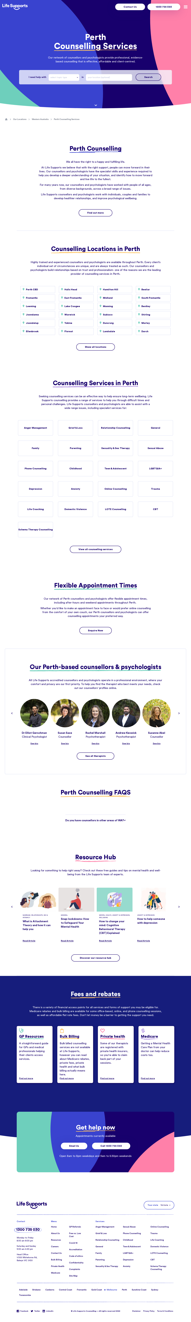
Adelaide (23, 1290)
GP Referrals (75, 1227)
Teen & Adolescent (115, 468)
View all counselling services (95, 549)
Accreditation (75, 1250)
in (83, 77)
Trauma (155, 489)
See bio (34, 744)
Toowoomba (25, 1295)
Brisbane (36, 1290)
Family (35, 448)
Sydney (154, 1290)
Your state (153, 1205)
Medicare (55, 1273)
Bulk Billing (56, 1260)
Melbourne (112, 1290)
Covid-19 (73, 1243)
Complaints (74, 1269)
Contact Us (130, 7)
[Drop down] (78, 77)
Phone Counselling (35, 468)
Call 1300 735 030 (111, 1146)
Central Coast (65, 1290)
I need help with (37, 77)
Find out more (95, 213)
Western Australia (40, 119)
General (155, 428)
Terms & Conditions (165, 1311)
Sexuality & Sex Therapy (115, 448)
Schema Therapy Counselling (35, 529)
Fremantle (82, 1290)
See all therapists (95, 756)
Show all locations (95, 347)
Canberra (49, 1290)
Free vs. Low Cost (75, 1234)
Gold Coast (96, 1290)
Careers (54, 1247)
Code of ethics (76, 1256)
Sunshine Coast (139, 1290)
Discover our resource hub (95, 958)
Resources (56, 1240)
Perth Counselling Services (66, 119)
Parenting (75, 448)
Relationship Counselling (115, 428)
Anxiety (75, 489)
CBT (155, 509)
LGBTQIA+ (155, 468)
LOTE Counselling (115, 509)
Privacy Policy (149, 1311)
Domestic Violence (75, 509)
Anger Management (35, 428)
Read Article (29, 940)
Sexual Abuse (156, 448)
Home (54, 1227)
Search (148, 77)
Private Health (57, 1266)
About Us (55, 1233)
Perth (124, 1290)
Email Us (74, 1146)
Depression (35, 489)
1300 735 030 (164, 7)
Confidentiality (76, 1263)
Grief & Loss (75, 428)
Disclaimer (136, 1311)
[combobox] (64, 77)
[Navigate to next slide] (179, 713)
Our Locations (19, 119)
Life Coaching (35, 509)
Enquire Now (95, 630)
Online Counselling (115, 489)
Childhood (75, 468)
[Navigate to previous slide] (12, 713)
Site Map (73, 1276)
